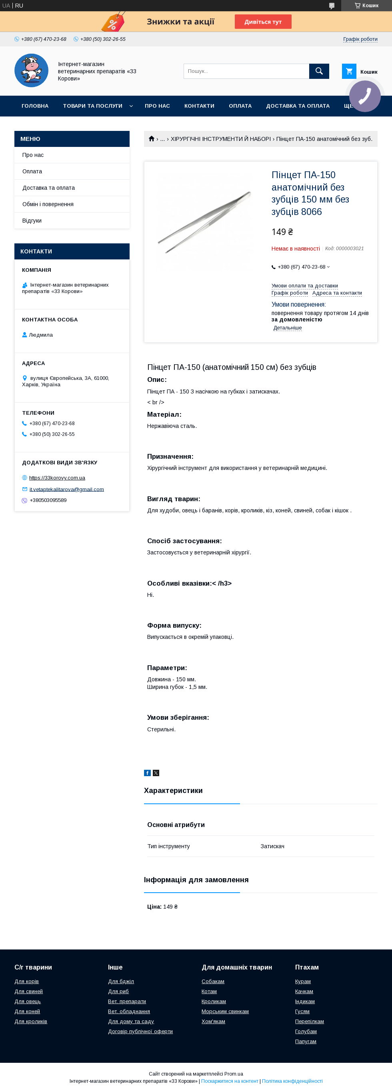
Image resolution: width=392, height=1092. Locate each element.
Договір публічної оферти (140, 1031)
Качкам (304, 991)
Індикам (305, 1001)
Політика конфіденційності (292, 1081)
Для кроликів (30, 1021)
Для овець (27, 1001)
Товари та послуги (92, 106)
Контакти (199, 106)
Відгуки (32, 220)
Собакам (213, 981)
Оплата (240, 106)
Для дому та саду (131, 1021)
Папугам (305, 1041)
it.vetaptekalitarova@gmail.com (67, 489)
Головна (35, 106)
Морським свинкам (225, 1011)
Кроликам (214, 1001)
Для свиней (28, 991)
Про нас (157, 106)
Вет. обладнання (129, 1011)
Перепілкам (309, 1021)
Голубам (306, 1031)
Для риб (118, 991)
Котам (209, 991)
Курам (303, 981)
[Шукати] (319, 71)
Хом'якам (213, 1021)
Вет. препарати (127, 1001)
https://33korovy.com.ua (57, 478)
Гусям (302, 1011)
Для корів (26, 981)
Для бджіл (121, 981)
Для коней (27, 1011)
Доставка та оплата (298, 106)
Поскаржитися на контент (229, 1081)
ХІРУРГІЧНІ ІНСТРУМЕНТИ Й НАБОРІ (221, 139)
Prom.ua (233, 1074)
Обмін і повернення (48, 204)
